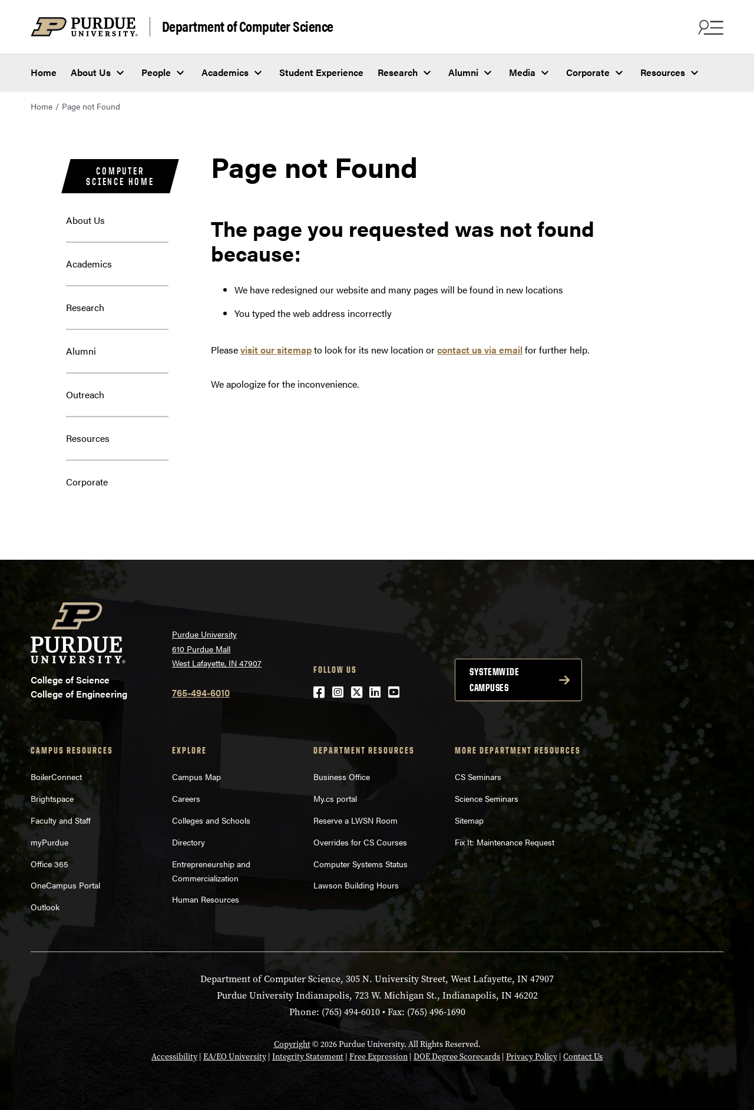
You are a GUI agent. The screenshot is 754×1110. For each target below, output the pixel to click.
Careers (186, 798)
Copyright (292, 1044)
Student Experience (321, 72)
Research (398, 72)
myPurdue (49, 842)
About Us (91, 72)
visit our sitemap (276, 349)
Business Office (341, 776)
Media (522, 72)
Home (44, 72)
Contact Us (583, 1056)
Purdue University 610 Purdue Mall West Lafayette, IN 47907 (217, 648)
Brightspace (52, 798)
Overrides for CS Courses (360, 842)
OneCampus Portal (65, 885)
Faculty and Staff (61, 820)
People (156, 72)
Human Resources (205, 899)
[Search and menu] (709, 27)
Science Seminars (486, 798)
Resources (662, 72)
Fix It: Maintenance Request (504, 842)
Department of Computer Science (247, 26)
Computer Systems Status (360, 864)
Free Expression (378, 1056)
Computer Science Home (120, 176)
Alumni (463, 72)
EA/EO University (234, 1056)
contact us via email (479, 349)
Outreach (85, 394)
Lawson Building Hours (356, 885)
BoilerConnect (56, 776)
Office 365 (49, 864)
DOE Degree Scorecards (457, 1056)
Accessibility (174, 1056)
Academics (225, 72)
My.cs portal (335, 798)
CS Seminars (478, 776)
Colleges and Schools (211, 820)
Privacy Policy (531, 1056)
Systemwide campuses (494, 679)
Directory (188, 842)
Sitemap (469, 820)
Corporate (588, 72)
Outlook (45, 907)
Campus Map (196, 776)
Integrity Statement (307, 1056)
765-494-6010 (201, 692)
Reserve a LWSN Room (355, 820)
